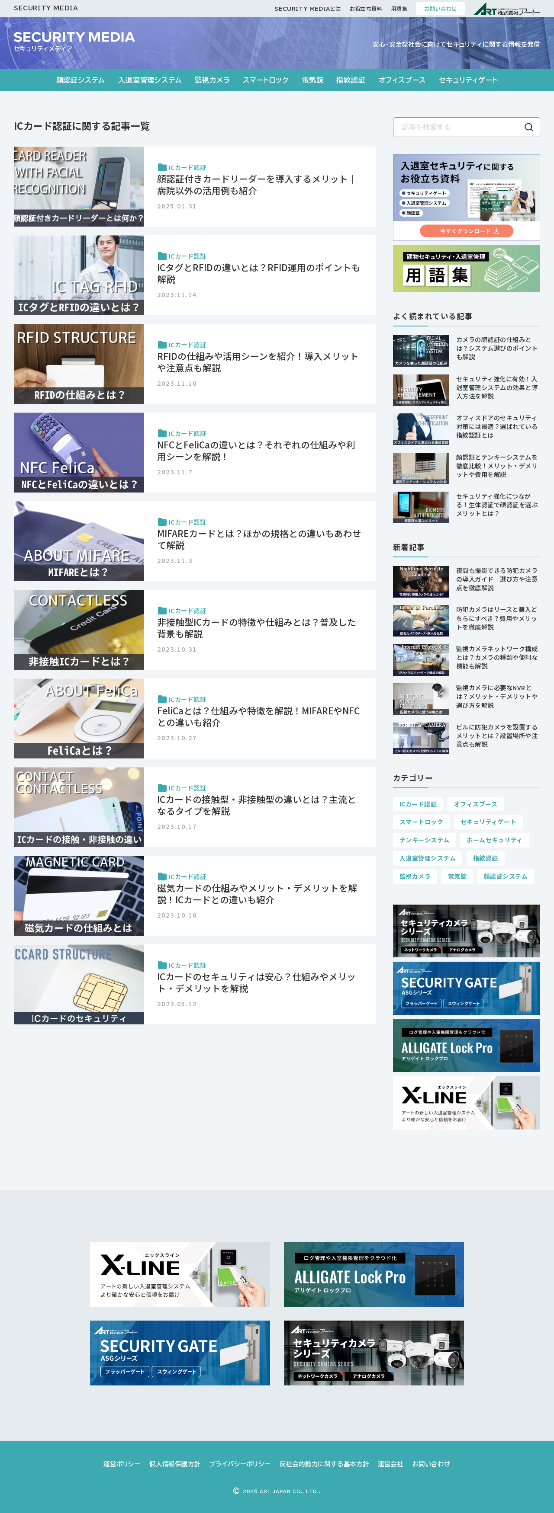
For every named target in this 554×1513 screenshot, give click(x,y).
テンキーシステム (424, 839)
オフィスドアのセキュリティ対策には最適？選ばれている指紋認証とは (497, 426)
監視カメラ (212, 80)
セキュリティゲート (468, 80)
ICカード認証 (418, 804)
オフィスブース (402, 80)
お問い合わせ (440, 8)
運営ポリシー (122, 1464)
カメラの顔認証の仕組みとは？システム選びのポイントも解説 (497, 348)
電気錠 (312, 80)
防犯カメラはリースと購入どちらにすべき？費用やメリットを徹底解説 (496, 618)
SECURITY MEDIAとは (307, 8)
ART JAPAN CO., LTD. (281, 1491)
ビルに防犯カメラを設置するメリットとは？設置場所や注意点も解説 (497, 735)
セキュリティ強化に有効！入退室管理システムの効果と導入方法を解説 (497, 387)
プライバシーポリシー (240, 1464)
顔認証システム (81, 80)
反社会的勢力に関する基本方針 (324, 1464)
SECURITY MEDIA (46, 8)
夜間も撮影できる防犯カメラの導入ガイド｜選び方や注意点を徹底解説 (497, 579)
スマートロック (266, 80)
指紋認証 (350, 80)
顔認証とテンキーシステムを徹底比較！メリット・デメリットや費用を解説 (497, 465)
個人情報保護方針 (174, 1464)
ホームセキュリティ (494, 839)
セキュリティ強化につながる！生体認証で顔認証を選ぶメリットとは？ (497, 504)
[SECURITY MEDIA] (74, 37)
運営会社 (390, 1464)
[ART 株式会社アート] (506, 8)
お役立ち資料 (366, 8)
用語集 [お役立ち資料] (399, 8)
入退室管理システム (150, 80)
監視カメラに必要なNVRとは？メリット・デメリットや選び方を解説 (497, 696)
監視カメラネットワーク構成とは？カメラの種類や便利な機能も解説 (497, 657)
